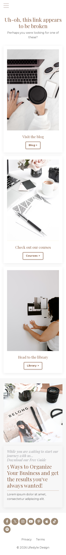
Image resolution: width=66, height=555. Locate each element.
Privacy (26, 539)
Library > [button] (33, 365)
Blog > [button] (33, 145)
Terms (40, 539)
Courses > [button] (33, 255)
